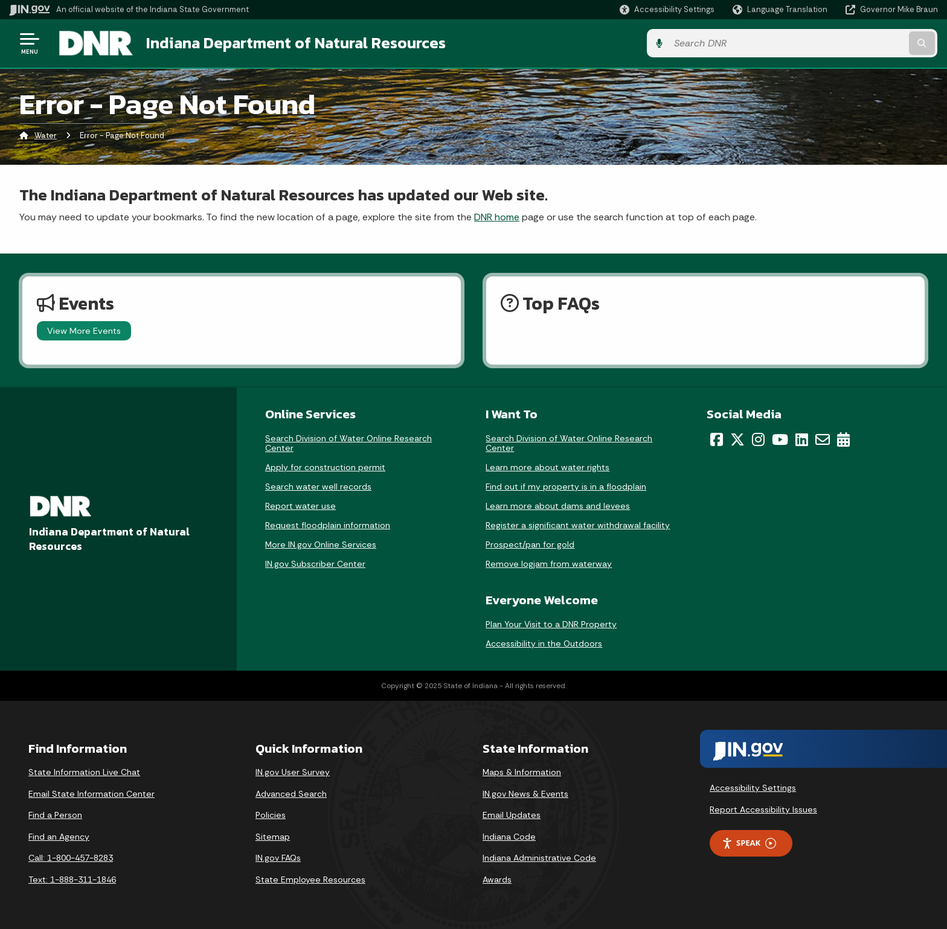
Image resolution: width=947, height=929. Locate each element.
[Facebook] (716, 439)
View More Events (84, 330)
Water (45, 135)
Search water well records (318, 485)
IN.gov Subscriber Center (315, 563)
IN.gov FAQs (278, 857)
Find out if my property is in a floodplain (566, 485)
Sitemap (272, 836)
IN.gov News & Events (525, 793)
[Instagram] (758, 439)
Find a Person (55, 814)
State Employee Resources (310, 878)
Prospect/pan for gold (530, 543)
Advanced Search (291, 793)
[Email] (822, 439)
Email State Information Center (91, 793)
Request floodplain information (327, 524)
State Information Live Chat (84, 771)
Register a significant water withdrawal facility (578, 524)
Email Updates (512, 814)
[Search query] (830, 43)
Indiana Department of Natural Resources (293, 42)
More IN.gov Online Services (320, 543)
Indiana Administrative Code (539, 857)
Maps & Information (522, 771)
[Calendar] (843, 439)
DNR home (496, 216)
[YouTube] (780, 439)
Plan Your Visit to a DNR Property (551, 623)
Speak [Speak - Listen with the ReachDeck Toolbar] (749, 843)
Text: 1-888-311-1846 (72, 878)
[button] (667, 9)
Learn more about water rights (547, 466)
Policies (270, 814)
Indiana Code (509, 836)
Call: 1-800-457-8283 (70, 857)
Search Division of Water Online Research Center (348, 442)
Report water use (300, 505)
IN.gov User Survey (292, 771)
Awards (497, 878)
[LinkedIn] (801, 439)
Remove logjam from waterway (549, 563)
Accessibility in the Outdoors (544, 642)
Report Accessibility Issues (763, 808)
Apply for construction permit (325, 466)
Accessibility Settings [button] (753, 787)
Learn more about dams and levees (558, 505)
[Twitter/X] (737, 439)
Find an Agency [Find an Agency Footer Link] (58, 836)
